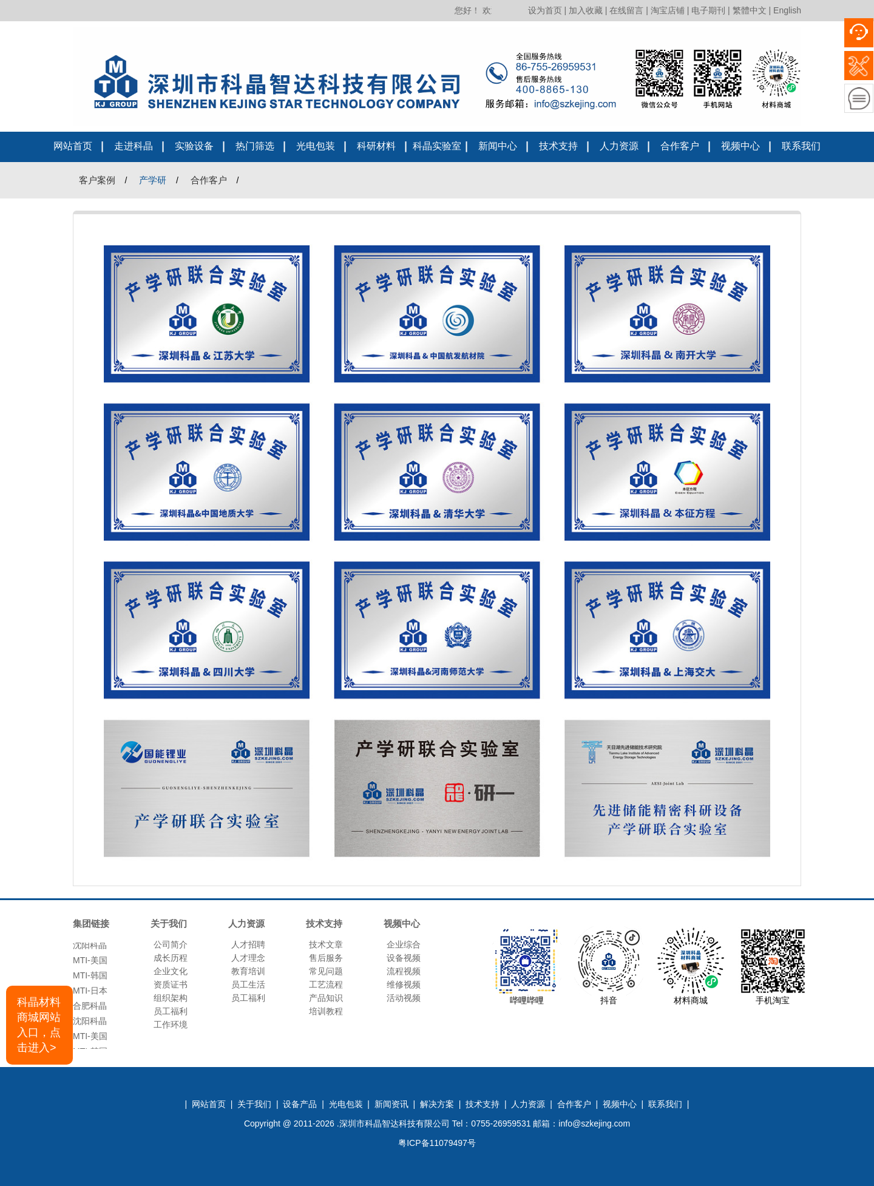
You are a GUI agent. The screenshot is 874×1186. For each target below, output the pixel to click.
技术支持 (558, 146)
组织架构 (171, 998)
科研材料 (376, 146)
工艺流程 (326, 984)
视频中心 (740, 146)
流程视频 (404, 971)
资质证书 (171, 984)
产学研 (152, 180)
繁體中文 (750, 10)
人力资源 (619, 146)
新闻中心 (497, 146)
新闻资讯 (391, 1104)
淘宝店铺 (668, 10)
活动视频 (404, 998)
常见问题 (326, 971)
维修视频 (404, 984)
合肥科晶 (90, 1008)
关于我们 (254, 1104)
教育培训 (248, 971)
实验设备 (194, 146)
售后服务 (326, 958)
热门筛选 (254, 146)
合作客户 (679, 146)
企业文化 (171, 971)
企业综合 (404, 944)
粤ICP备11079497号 (437, 1143)
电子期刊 (708, 10)
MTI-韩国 (90, 978)
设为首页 (545, 10)
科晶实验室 (437, 146)
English (787, 10)
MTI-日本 (90, 993)
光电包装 (315, 146)
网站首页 (72, 146)
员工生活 (248, 984)
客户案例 (97, 180)
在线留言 (626, 10)
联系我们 (801, 146)
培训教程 (326, 1011)
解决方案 (437, 1104)
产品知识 (326, 998)
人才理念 (248, 958)
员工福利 (171, 1011)
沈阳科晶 (90, 947)
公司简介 (171, 944)
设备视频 (404, 958)
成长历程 (171, 958)
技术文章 (326, 944)
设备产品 (300, 1104)
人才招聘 (248, 944)
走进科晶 (133, 146)
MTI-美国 (90, 962)
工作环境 (171, 1024)
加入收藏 (586, 10)
